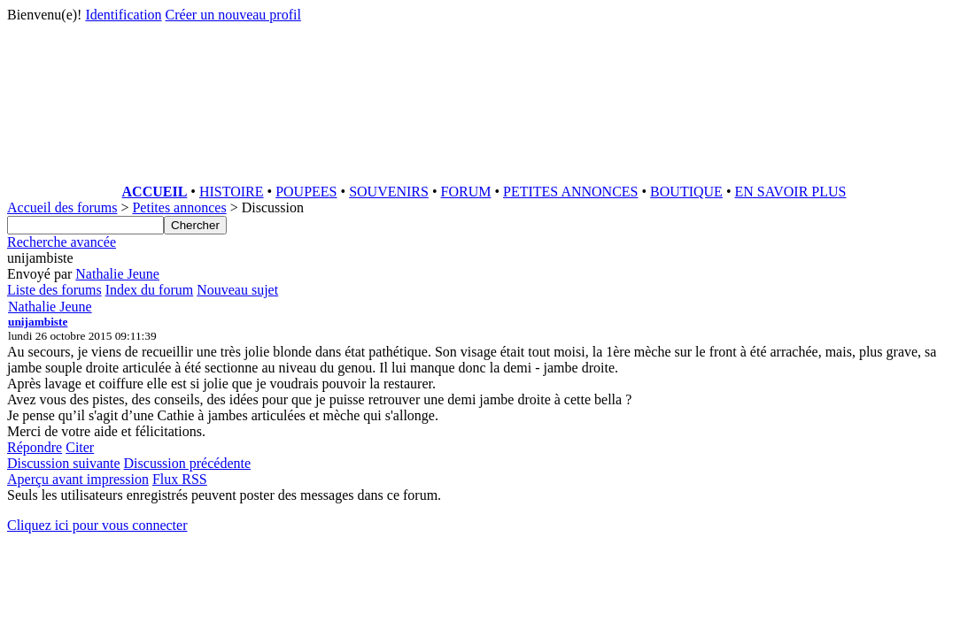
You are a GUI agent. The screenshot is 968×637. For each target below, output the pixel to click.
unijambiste (37, 321)
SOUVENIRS (389, 191)
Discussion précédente (188, 463)
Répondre (34, 447)
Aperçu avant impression (78, 479)
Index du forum (149, 289)
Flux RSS (179, 479)
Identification (123, 14)
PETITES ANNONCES (570, 191)
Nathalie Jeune (117, 273)
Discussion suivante (63, 463)
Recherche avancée (61, 241)
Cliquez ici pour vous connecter (97, 525)
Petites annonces (179, 207)
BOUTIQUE (686, 191)
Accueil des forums (62, 207)
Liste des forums (54, 289)
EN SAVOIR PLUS (790, 191)
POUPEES (306, 191)
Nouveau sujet (237, 289)
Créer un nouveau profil (233, 14)
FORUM (466, 191)
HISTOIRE (231, 191)
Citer (80, 447)
